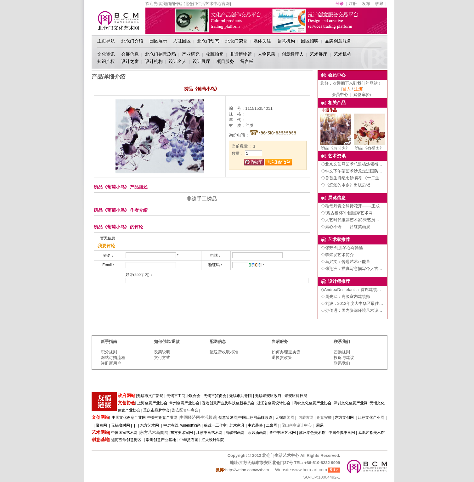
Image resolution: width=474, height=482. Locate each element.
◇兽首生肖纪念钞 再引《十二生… (352, 178)
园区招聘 (310, 40)
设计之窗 (130, 61)
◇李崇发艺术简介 (337, 254)
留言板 (246, 61)
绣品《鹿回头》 (335, 145)
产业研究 (191, 54)
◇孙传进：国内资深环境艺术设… (351, 310)
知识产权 (106, 61)
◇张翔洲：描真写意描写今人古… (351, 268)
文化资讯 (106, 54)
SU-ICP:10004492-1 (321, 477)
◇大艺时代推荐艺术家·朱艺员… (350, 219)
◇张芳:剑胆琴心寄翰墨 (342, 247)
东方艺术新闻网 (154, 432)
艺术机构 (342, 54)
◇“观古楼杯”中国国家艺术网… (349, 212)
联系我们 (342, 363)
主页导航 (106, 40)
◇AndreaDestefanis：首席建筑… (351, 289)
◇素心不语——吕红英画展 (345, 226)
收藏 (379, 3)
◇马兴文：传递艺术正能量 (345, 261)
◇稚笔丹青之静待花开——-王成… (352, 206)
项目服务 (225, 61)
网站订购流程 (113, 357)
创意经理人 (293, 54)
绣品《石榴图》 (369, 145)
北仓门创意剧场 (160, 54)
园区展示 (158, 40)
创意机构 (286, 40)
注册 (353, 3)
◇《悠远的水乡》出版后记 (345, 184)
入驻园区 (182, 40)
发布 (366, 3)
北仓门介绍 (132, 40)
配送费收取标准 (224, 352)
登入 (346, 89)
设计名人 (177, 61)
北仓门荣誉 (236, 40)
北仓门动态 (208, 40)
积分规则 (109, 352)
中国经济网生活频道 (198, 417)
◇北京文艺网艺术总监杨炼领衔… (351, 164)
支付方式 (162, 357)
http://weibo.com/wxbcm (247, 470)
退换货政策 (282, 357)
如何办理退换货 (286, 352)
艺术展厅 (318, 54)
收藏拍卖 (214, 54)
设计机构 (154, 61)
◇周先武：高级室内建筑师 (345, 296)
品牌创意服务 (338, 40)
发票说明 (162, 352)
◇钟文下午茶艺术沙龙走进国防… (351, 171)
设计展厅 (201, 61)
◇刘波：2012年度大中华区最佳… (352, 303)
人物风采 (266, 54)
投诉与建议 (344, 357)
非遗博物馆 (241, 54)
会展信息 (130, 54)
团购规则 (342, 352)
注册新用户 (111, 363)
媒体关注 (262, 40)
